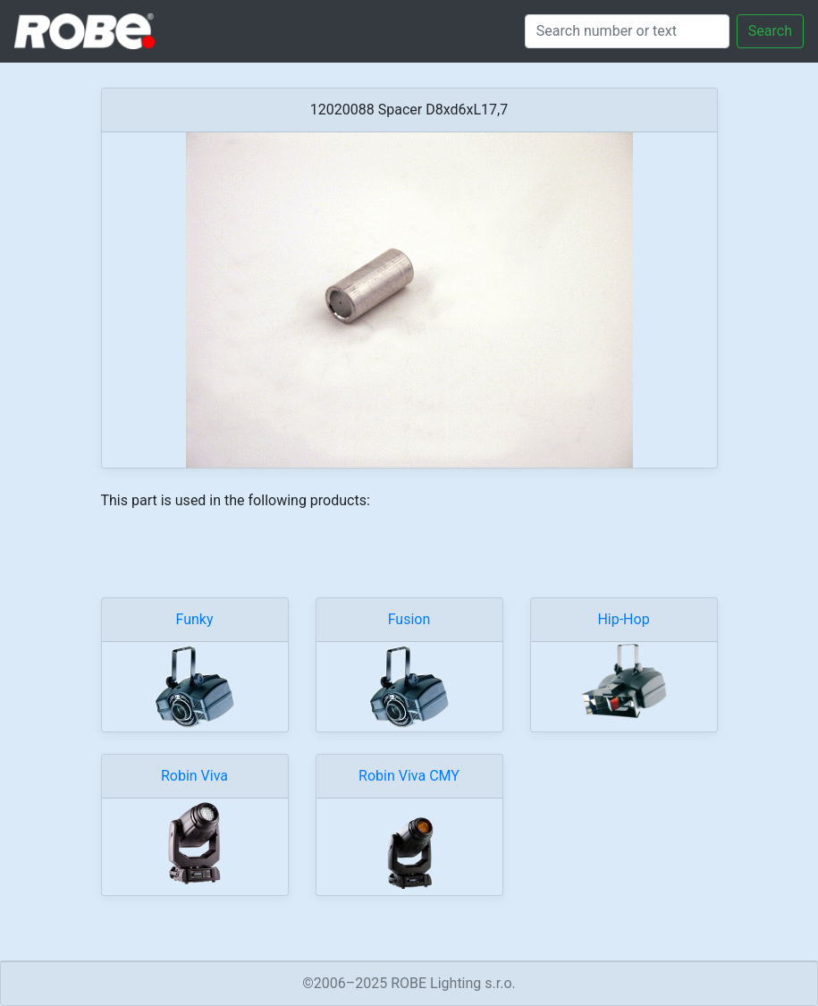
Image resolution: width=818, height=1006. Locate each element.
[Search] (627, 31)
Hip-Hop (623, 619)
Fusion (409, 619)
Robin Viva (194, 775)
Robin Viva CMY (409, 775)
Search (770, 30)
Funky (194, 619)
